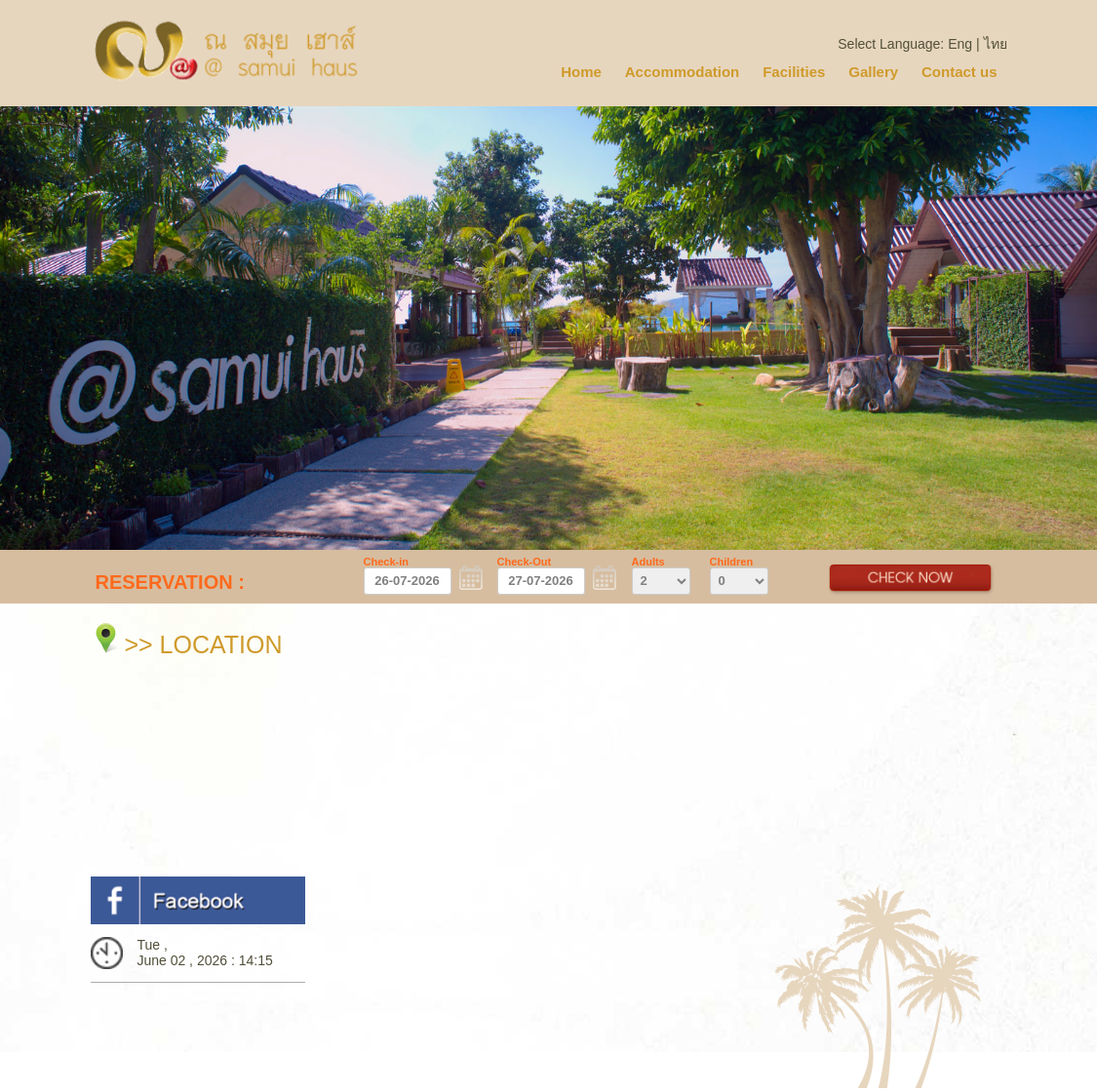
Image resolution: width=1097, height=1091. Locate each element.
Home (581, 71)
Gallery (873, 71)
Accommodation (682, 71)
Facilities (794, 71)
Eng (960, 44)
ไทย (995, 44)
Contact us (959, 71)
